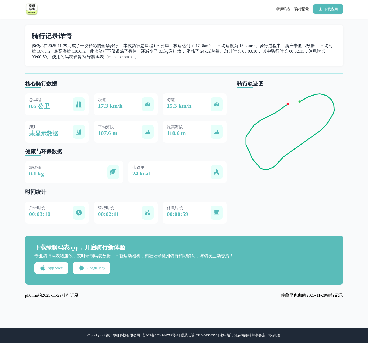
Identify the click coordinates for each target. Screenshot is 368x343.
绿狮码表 (283, 9)
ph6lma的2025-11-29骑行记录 (52, 295)
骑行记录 (301, 9)
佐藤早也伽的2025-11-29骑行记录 (312, 295)
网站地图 (274, 335)
